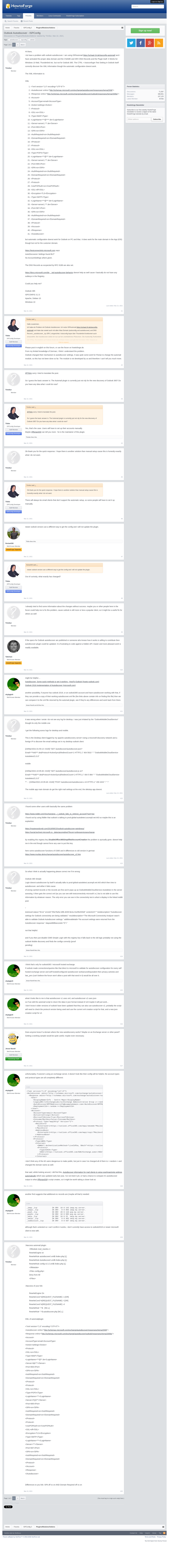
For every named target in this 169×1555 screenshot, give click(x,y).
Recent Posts (28, 21)
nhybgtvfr (9, 694)
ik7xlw (161, 99)
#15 (121, 990)
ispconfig (23, 40)
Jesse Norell (30, 705)
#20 (121, 1491)
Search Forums (12, 21)
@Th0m (28, 373)
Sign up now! (145, 30)
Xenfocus (18, 1533)
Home (154, 1533)
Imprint (147, 1533)
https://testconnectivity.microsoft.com (40, 250)
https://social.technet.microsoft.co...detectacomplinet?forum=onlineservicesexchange (60, 832)
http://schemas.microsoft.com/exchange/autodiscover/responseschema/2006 (81, 90)
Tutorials (9, 16)
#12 (121, 798)
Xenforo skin (8, 1533)
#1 (122, 311)
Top (160, 1533)
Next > (23, 45)
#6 (122, 518)
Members (40, 16)
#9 (122, 632)
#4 (122, 443)
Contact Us (133, 1533)
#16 (121, 1024)
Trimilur (49, 36)
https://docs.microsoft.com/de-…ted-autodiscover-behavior (49, 273)
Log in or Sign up (157, 1)
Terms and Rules (150, 1537)
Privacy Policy (161, 1537)
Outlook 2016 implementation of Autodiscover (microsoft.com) (50, 685)
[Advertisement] (145, 140)
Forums (28, 16)
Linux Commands (55, 16)
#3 (122, 399)
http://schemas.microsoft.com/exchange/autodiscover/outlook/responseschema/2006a (82, 94)
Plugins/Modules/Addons (26, 36)
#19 (121, 1237)
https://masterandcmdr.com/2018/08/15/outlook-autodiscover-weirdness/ (54, 829)
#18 (121, 1186)
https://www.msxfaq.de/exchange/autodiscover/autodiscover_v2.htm (53, 854)
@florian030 (36, 432)
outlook (31, 40)
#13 (121, 863)
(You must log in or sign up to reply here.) (111, 1498)
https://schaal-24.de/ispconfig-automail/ (99, 55)
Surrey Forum (162, 1541)
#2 (122, 365)
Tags (18, 16)
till (38, 705)
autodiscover (13, 40)
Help (141, 1533)
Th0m (7, 336)
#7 (122, 556)
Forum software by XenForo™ (21, 1537)
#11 (121, 711)
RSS (164, 1533)
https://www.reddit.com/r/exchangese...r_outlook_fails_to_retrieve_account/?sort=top (59, 814)
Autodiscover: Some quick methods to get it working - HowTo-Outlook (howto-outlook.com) (62, 682)
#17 (121, 1066)
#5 (122, 477)
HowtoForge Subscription (75, 16)
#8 (122, 598)
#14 (121, 956)
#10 (121, 670)
